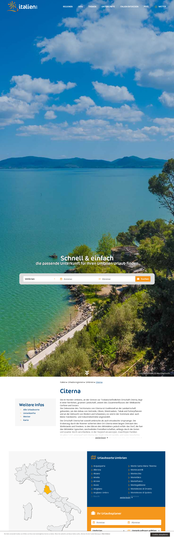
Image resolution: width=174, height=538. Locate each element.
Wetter (160, 7)
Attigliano (97, 488)
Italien (63, 382)
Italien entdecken (129, 6)
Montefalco (136, 477)
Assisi (96, 484)
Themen (92, 6)
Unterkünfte (108, 6)
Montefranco (137, 481)
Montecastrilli (137, 469)
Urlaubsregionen (75, 382)
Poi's (146, 6)
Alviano (96, 473)
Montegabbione (138, 484)
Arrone (96, 481)
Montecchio (136, 473)
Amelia (96, 477)
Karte (26, 420)
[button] (40, 279)
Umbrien (90, 382)
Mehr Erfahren (132, 534)
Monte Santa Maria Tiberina (143, 465)
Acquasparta (99, 465)
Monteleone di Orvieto (141, 488)
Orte (80, 6)
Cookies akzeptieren (160, 534)
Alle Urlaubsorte (31, 409)
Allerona (97, 469)
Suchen (143, 278)
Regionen (68, 6)
